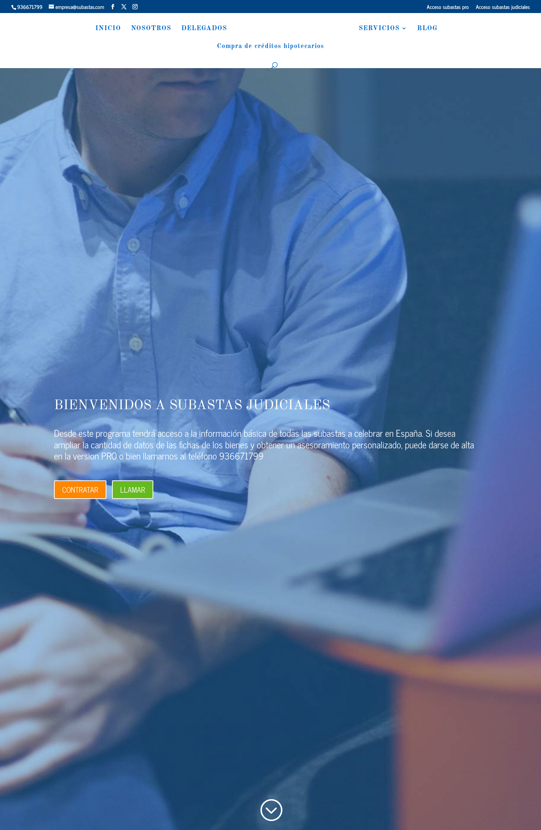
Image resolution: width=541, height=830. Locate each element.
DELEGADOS (200, 29)
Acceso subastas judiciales (503, 7)
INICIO (104, 29)
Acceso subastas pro (448, 7)
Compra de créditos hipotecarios (270, 47)
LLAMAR (132, 489)
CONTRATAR (80, 489)
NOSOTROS (147, 29)
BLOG (431, 29)
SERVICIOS (382, 29)
